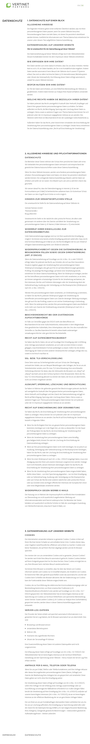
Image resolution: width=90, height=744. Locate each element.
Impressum (9, 735)
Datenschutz (33, 735)
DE (82, 5)
